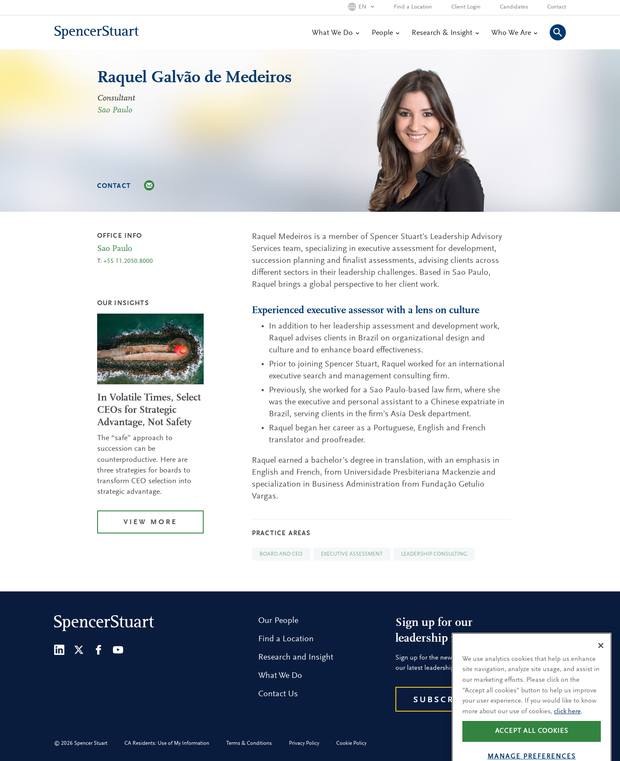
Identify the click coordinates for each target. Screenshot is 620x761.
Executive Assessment (352, 554)
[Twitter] (79, 650)
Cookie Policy (351, 743)
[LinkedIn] (59, 650)
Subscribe (442, 700)
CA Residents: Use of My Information (166, 743)
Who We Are (514, 33)
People (385, 33)
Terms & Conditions (249, 743)
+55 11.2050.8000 (128, 261)
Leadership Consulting (434, 554)
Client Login (466, 7)
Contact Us (278, 694)
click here (567, 721)
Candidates (514, 7)
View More (150, 522)
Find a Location (413, 7)
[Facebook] (98, 650)
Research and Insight (295, 657)
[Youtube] (118, 650)
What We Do (335, 33)
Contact (556, 7)
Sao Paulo (114, 110)
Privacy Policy (304, 743)
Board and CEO (281, 554)
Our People (278, 621)
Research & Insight (445, 33)
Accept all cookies (531, 741)
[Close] (600, 655)
